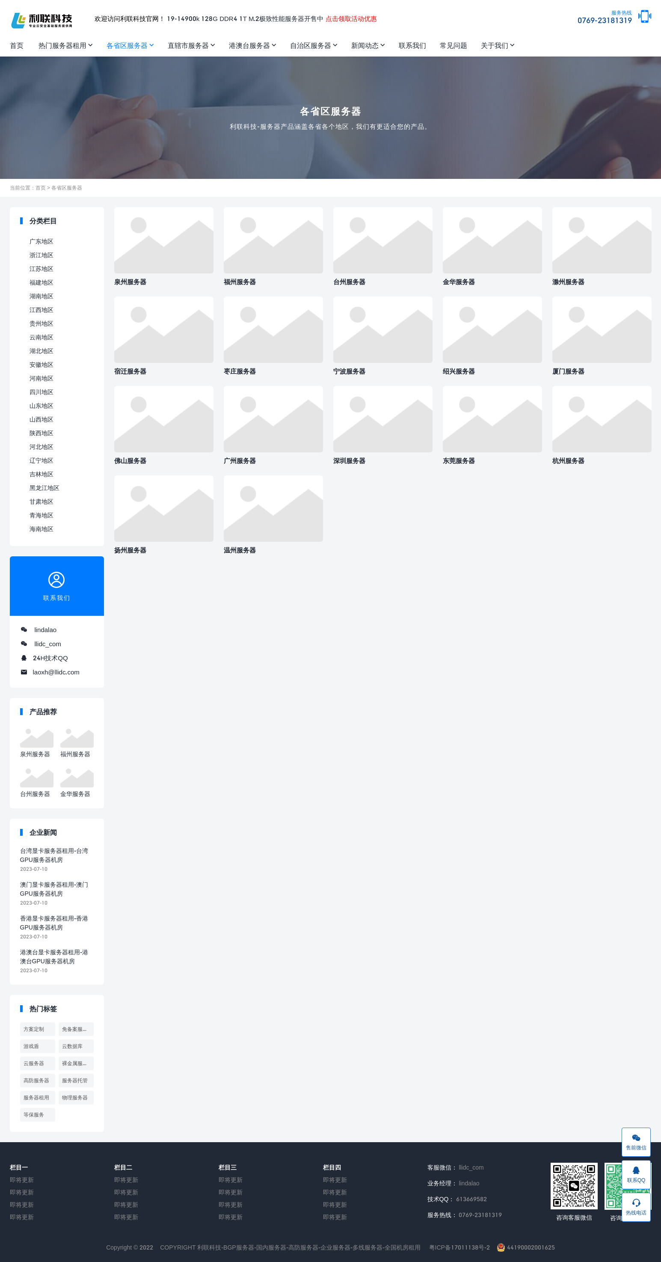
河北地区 (41, 446)
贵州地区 (41, 323)
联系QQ (636, 1174)
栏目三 (228, 1167)
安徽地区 (41, 364)
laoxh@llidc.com (56, 671)
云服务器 (34, 1063)
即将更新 (22, 1179)
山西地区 (41, 419)
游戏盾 (31, 1046)
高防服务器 (36, 1080)
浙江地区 (41, 254)
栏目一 (19, 1167)
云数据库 (72, 1046)
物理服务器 (75, 1097)
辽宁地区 (41, 460)
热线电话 (636, 1207)
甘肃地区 (41, 501)
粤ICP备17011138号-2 (459, 1247)
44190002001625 (526, 1247)
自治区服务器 (310, 45)
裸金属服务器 (77, 1063)
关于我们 (494, 45)
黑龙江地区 (44, 487)
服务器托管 (75, 1080)
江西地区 (41, 309)
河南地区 (41, 378)
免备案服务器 (77, 1029)
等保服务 (34, 1114)
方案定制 (34, 1029)
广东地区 (41, 241)
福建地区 (41, 282)
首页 (17, 45)
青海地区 (41, 515)
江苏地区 (41, 268)
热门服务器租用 (62, 45)
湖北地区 (41, 350)
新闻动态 (365, 45)
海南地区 (41, 528)
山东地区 (41, 405)
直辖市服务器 (188, 45)
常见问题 (453, 45)
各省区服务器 (127, 45)
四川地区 (41, 391)
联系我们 (412, 45)
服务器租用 (36, 1097)
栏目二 (123, 1167)
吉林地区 (41, 474)
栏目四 (332, 1167)
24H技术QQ (50, 657)
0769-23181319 (605, 17)
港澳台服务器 (249, 45)
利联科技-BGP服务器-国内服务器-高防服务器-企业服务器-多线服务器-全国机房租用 (309, 1247)
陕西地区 (41, 433)
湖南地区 (41, 296)
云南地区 (41, 337)
